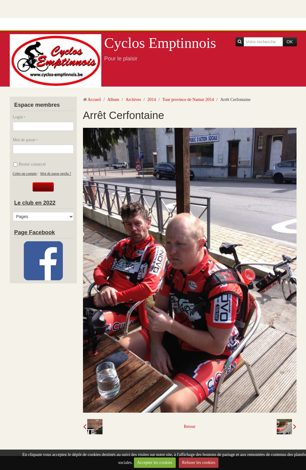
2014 (151, 99)
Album (113, 99)
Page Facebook (34, 232)
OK (289, 41)
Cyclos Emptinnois (160, 43)
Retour (189, 426)
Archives (133, 99)
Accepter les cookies (154, 462)
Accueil (94, 99)
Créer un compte (25, 173)
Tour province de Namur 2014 (188, 99)
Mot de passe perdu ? (55, 173)
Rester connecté (29, 164)
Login (18, 117)
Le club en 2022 (35, 203)
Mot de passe (24, 140)
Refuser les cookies (198, 462)
